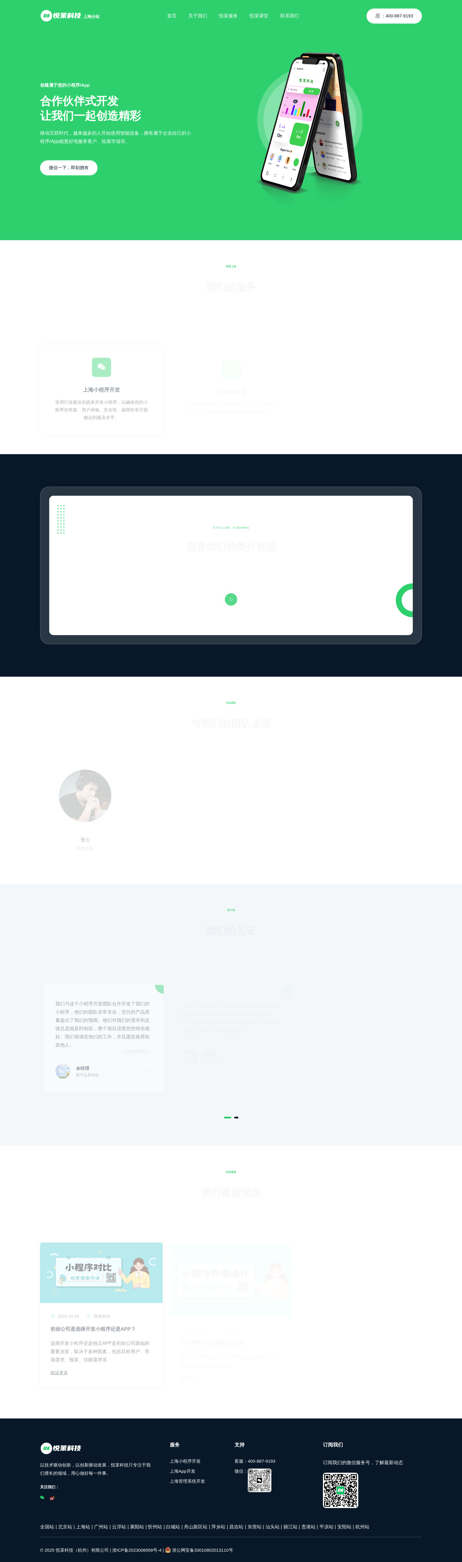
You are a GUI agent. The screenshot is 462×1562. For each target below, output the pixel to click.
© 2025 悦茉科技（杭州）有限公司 (74, 1548)
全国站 (47, 1525)
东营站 (255, 1525)
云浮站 (119, 1525)
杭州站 (362, 1525)
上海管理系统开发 (187, 1479)
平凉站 (326, 1525)
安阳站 (344, 1525)
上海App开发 (182, 1469)
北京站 (65, 1525)
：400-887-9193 (394, 13)
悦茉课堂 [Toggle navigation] (259, 13)
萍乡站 (218, 1525)
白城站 (173, 1525)
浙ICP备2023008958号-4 (136, 1548)
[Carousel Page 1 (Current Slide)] (227, 1116)
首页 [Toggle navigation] (171, 13)
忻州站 (155, 1525)
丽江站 (290, 1525)
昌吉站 (236, 1525)
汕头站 (272, 1525)
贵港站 (308, 1525)
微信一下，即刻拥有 (69, 167)
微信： (253, 1479)
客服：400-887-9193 (255, 1459)
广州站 (101, 1525)
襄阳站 (137, 1525)
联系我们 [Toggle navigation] (289, 13)
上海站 (83, 1525)
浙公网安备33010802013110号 (199, 1549)
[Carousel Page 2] (236, 1116)
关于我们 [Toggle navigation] (197, 13)
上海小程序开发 (185, 1459)
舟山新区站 (195, 1525)
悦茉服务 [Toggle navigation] (228, 13)
